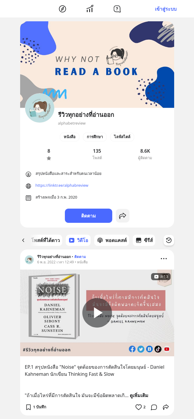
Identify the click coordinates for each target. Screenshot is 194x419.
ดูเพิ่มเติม (139, 395)
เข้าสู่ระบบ (166, 9)
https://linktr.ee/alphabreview (62, 185)
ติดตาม (88, 215)
